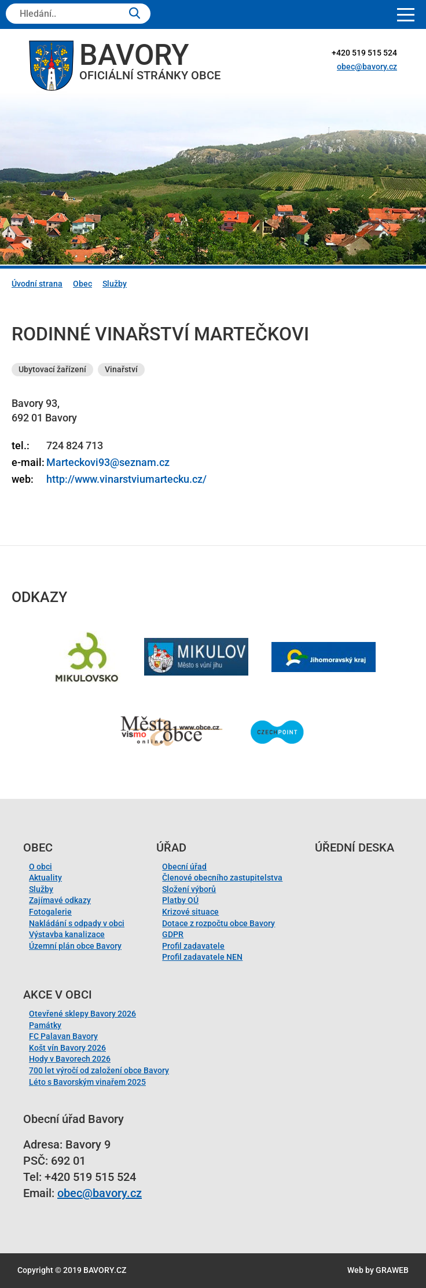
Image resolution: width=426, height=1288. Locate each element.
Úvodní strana (37, 283)
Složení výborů (189, 889)
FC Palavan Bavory (63, 1036)
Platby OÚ (180, 900)
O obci (40, 866)
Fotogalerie (50, 911)
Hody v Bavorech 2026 (70, 1058)
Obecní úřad (184, 866)
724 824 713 (74, 445)
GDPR (172, 934)
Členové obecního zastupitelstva (222, 877)
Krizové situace (190, 911)
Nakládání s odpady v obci (76, 923)
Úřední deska (354, 847)
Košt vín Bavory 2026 (67, 1047)
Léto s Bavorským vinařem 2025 (87, 1082)
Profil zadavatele (193, 946)
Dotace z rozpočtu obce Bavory (218, 923)
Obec (82, 283)
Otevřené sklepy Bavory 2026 (82, 1013)
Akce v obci (57, 994)
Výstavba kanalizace (67, 934)
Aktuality (45, 877)
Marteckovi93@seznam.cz (108, 462)
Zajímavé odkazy (60, 900)
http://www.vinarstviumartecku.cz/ (126, 479)
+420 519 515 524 (364, 52)
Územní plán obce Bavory (75, 946)
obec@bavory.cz (367, 66)
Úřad (171, 847)
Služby (114, 283)
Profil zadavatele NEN (202, 957)
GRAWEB (392, 1270)
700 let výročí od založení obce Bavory (99, 1070)
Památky (45, 1025)
